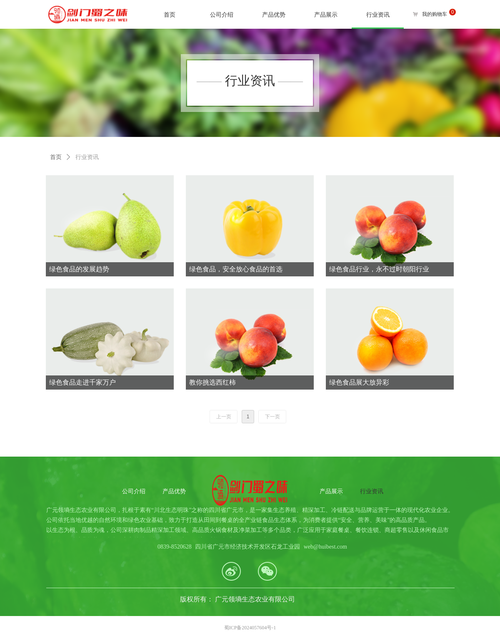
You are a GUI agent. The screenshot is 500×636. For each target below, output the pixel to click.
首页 (56, 157)
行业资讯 (87, 157)
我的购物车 (434, 14)
